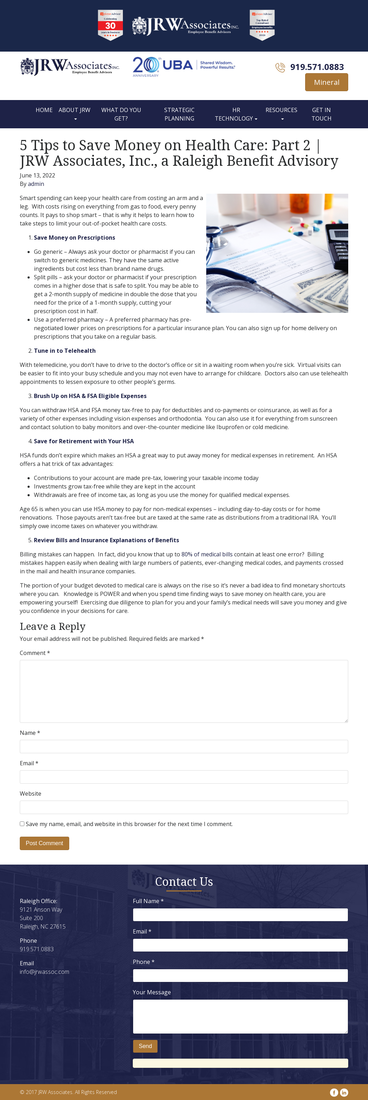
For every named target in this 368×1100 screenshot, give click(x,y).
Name (30, 733)
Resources (281, 110)
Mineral (326, 82)
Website (30, 793)
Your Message (152, 992)
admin (36, 184)
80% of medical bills (207, 554)
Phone (144, 962)
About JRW (74, 110)
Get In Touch (321, 114)
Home (44, 110)
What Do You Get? (121, 114)
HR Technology (234, 114)
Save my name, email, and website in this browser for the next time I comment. (129, 824)
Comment (35, 653)
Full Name (148, 901)
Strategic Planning (179, 114)
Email (29, 763)
